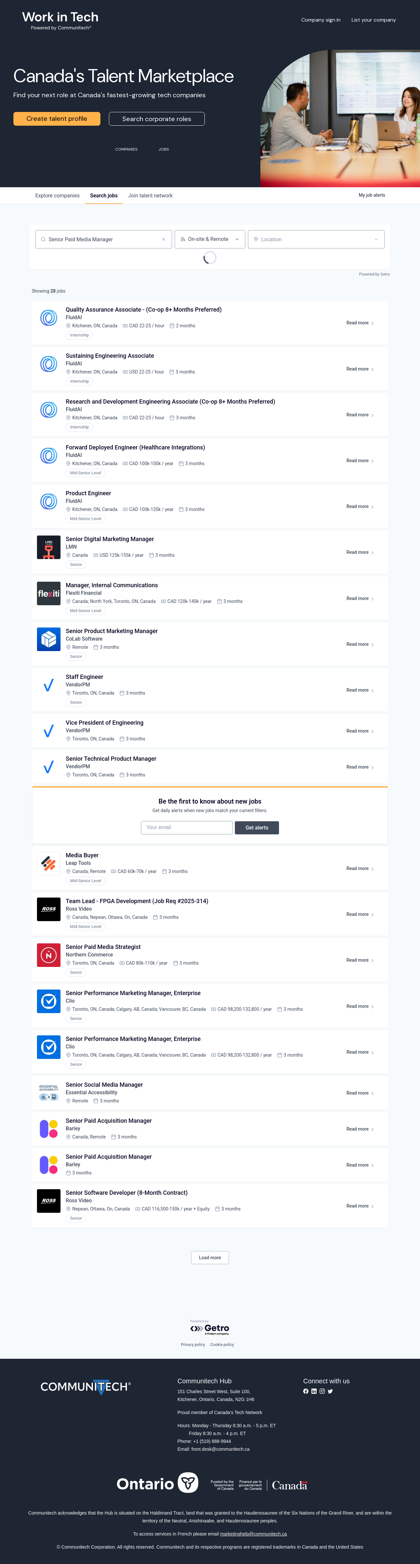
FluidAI (74, 318)
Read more (363, 325)
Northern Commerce (90, 964)
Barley (73, 1140)
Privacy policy (193, 1344)
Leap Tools (79, 871)
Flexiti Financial (84, 597)
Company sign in (321, 19)
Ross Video (79, 918)
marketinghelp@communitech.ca (253, 1534)
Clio (70, 1011)
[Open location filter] (376, 239)
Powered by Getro (374, 274)
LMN (71, 550)
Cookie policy (222, 1344)
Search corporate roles (156, 119)
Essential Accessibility (92, 1104)
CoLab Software (84, 643)
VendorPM (78, 690)
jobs (103, 195)
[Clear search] (163, 239)
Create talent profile (56, 118)
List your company (374, 19)
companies (57, 195)
